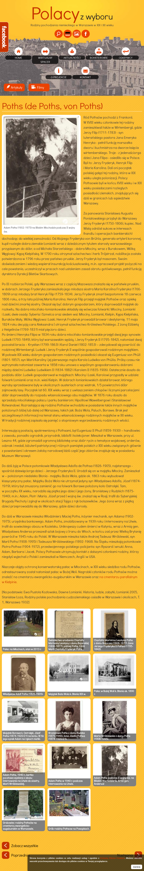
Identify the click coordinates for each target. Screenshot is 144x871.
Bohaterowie (99, 57)
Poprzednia (16, 855)
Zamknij (136, 867)
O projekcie (59, 77)
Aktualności (72, 57)
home (18, 57)
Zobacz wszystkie (20, 845)
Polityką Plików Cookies (112, 858)
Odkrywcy (125, 57)
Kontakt (85, 77)
